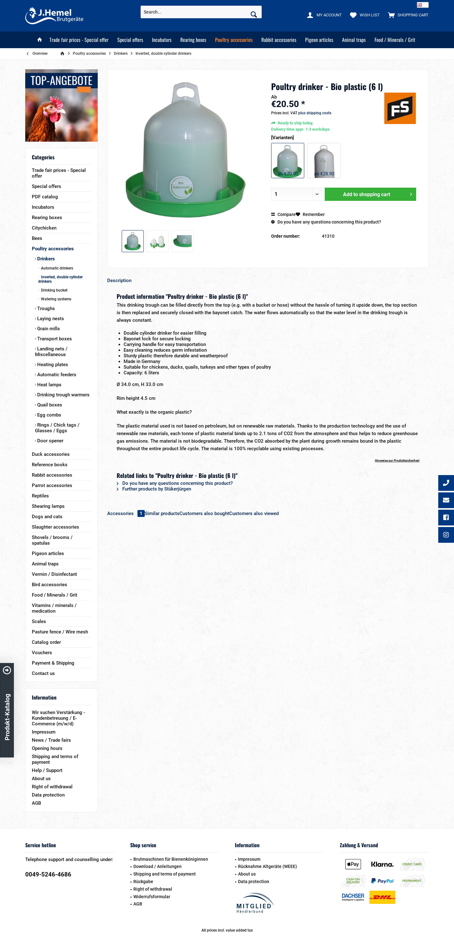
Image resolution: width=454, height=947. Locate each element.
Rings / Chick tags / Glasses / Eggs (57, 428)
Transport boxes (54, 339)
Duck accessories (51, 454)
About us (41, 778)
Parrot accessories (52, 485)
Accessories (126, 513)
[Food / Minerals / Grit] (395, 39)
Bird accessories (49, 584)
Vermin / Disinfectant (54, 574)
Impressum (43, 732)
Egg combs (48, 415)
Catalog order (46, 642)
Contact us (43, 673)
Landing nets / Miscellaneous (51, 351)
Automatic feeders (56, 374)
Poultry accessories (53, 249)
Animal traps (45, 564)
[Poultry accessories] (234, 39)
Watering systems (55, 299)
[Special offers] (130, 39)
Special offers (46, 186)
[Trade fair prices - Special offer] (79, 39)
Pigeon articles (48, 553)
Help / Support (47, 770)
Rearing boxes (47, 217)
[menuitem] (407, 15)
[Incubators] (162, 39)
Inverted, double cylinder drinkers (60, 279)
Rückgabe (143, 881)
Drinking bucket (53, 290)
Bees (37, 238)
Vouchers (42, 652)
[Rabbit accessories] (279, 39)
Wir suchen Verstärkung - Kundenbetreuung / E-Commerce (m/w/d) (58, 718)
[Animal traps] (354, 39)
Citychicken (44, 228)
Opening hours (47, 748)
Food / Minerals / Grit (54, 595)
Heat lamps (48, 385)
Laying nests (50, 318)
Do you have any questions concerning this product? (326, 221)
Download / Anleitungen (157, 866)
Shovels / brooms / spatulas (52, 540)
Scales (39, 621)
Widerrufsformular (151, 896)
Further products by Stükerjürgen (154, 489)
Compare (283, 214)
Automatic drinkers (56, 268)
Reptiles (40, 496)
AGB (36, 803)
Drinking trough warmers (63, 395)
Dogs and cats (47, 516)
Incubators (43, 207)
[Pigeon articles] (319, 39)
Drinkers (45, 259)
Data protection (48, 795)
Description (119, 280)
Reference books (49, 465)
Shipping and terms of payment (55, 759)
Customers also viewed (254, 513)
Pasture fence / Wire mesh (60, 632)
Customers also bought (204, 513)
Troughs (45, 308)
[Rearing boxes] (193, 39)
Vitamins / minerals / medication (54, 608)
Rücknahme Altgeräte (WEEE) (267, 866)
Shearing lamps (48, 506)
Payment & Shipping (53, 663)
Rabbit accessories (52, 475)
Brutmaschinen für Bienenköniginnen (170, 859)
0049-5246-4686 (48, 874)
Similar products (162, 513)
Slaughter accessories (55, 527)
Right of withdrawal (52, 787)
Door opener (49, 441)
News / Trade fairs (51, 740)
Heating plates (52, 364)
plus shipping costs (314, 113)
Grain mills (48, 329)
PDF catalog (45, 197)
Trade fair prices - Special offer (59, 173)
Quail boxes (49, 405)
